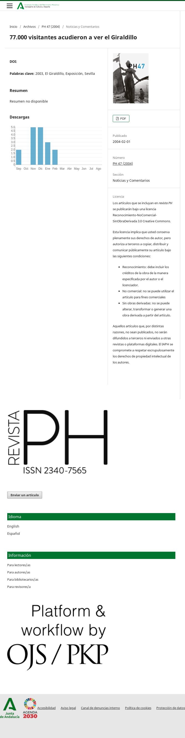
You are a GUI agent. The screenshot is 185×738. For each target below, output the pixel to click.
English (13, 526)
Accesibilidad (46, 708)
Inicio (13, 26)
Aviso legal (68, 708)
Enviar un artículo (25, 495)
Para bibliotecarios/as (22, 579)
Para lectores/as (18, 565)
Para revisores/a (19, 587)
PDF (122, 118)
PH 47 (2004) (51, 26)
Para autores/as (18, 572)
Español (13, 533)
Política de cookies (138, 708)
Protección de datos (170, 708)
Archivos (29, 26)
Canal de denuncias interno (100, 708)
